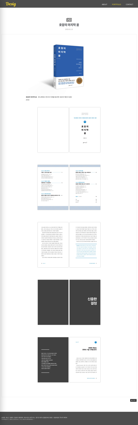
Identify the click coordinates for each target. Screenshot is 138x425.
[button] (133, 400)
